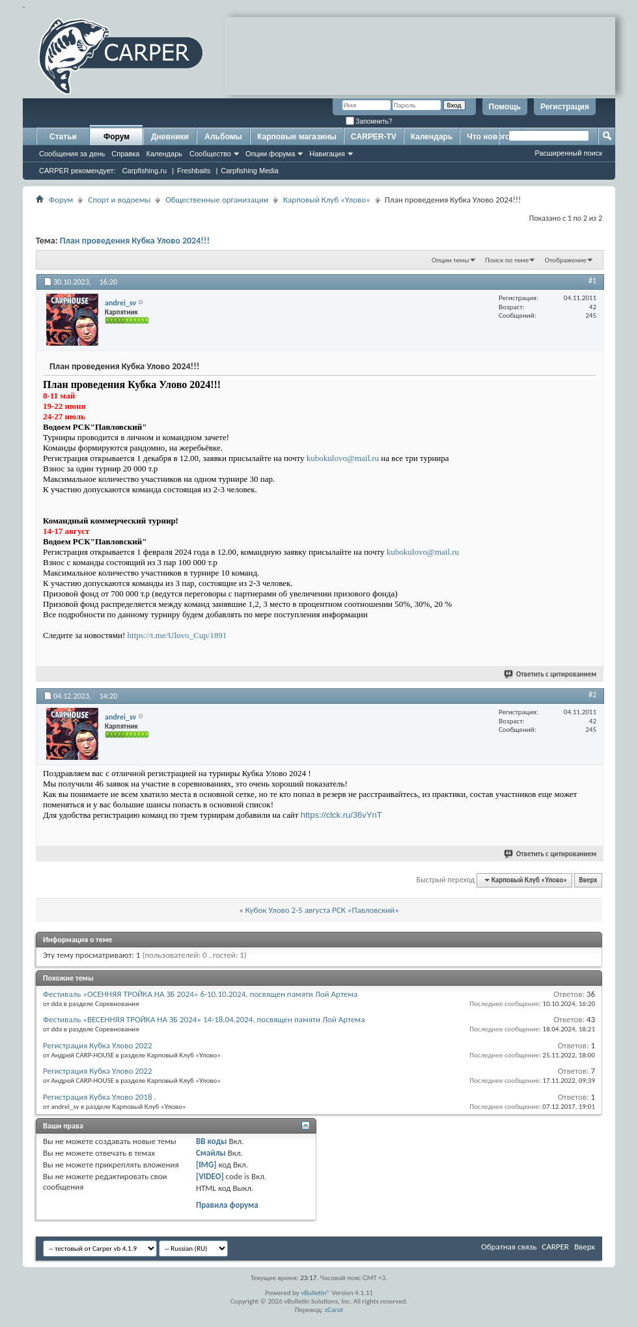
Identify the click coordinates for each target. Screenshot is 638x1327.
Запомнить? (369, 121)
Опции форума (270, 154)
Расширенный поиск (568, 153)
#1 (592, 280)
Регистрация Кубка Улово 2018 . (99, 1097)
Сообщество (210, 154)
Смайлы (211, 1153)
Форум (117, 136)
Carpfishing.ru (144, 171)
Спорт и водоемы (119, 199)
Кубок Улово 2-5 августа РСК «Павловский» (322, 910)
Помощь (505, 106)
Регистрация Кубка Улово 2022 (97, 1045)
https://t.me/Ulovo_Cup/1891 (177, 635)
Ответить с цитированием (550, 674)
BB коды (211, 1141)
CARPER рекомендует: (77, 171)
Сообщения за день (72, 154)
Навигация (326, 154)
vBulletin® (315, 1293)
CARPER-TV (373, 136)
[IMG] (206, 1164)
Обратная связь (508, 1246)
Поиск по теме (507, 260)
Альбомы (223, 136)
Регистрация (564, 106)
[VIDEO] (210, 1176)
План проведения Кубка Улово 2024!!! (135, 240)
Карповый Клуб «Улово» (326, 199)
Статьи (63, 136)
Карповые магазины (297, 136)
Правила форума (227, 1205)
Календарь (164, 154)
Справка (125, 154)
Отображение (566, 260)
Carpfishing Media (250, 171)
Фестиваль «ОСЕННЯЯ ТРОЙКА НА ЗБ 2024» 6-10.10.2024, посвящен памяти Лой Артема (200, 994)
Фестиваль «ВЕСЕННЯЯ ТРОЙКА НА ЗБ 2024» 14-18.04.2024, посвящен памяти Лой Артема (204, 1019)
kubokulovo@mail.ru (343, 458)
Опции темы (450, 260)
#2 (592, 694)
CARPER (555, 1246)
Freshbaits (193, 171)
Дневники (170, 136)
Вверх (588, 880)
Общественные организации (216, 199)
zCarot (334, 1310)
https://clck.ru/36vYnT (341, 815)
